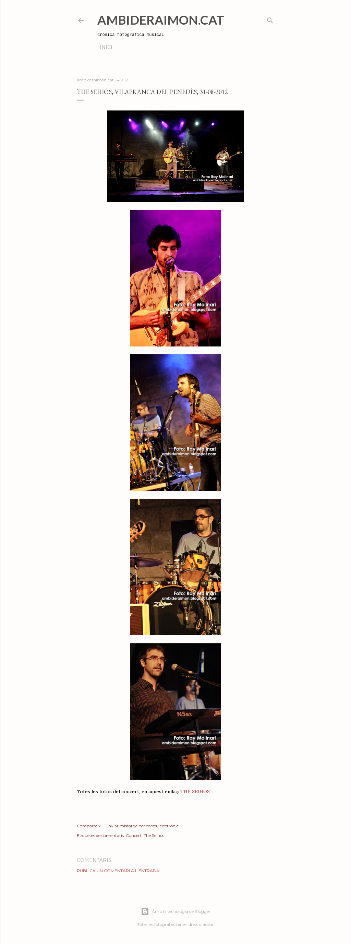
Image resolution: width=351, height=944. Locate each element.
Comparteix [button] (88, 825)
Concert (134, 835)
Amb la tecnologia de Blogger (175, 911)
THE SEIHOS (195, 791)
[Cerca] (270, 19)
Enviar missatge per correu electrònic (142, 825)
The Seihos (154, 835)
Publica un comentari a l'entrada (118, 870)
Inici (106, 47)
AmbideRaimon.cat (160, 19)
